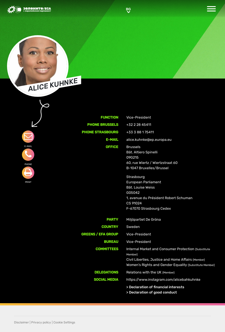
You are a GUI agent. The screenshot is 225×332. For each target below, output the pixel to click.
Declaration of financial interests (156, 287)
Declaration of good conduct (153, 292)
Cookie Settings (64, 322)
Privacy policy (41, 322)
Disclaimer (21, 322)
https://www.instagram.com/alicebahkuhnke (163, 279)
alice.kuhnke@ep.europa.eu (149, 140)
